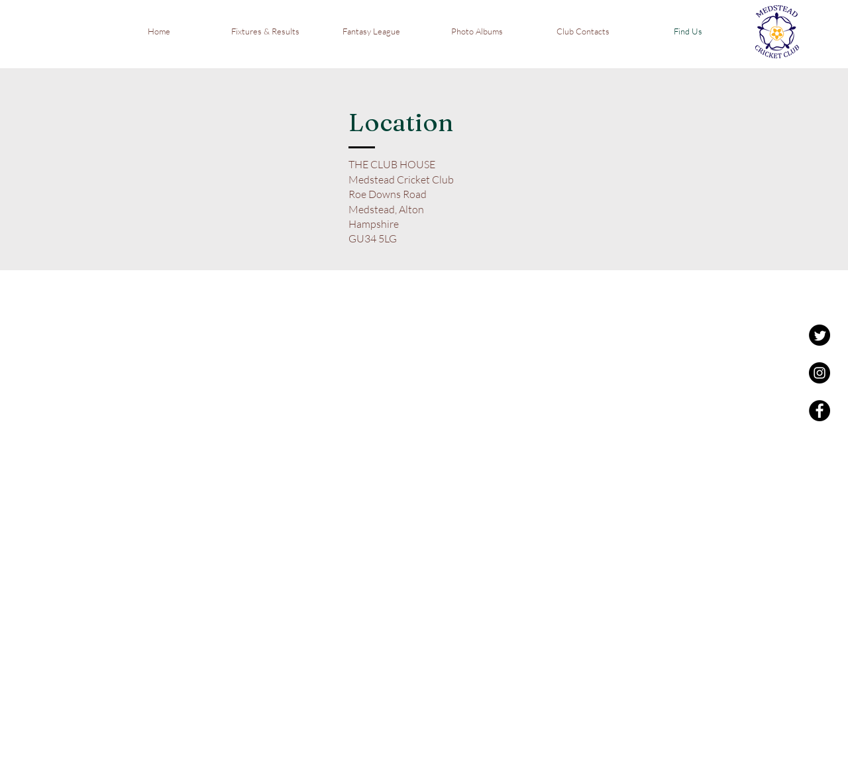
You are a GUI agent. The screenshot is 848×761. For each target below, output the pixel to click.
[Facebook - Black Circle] (819, 410)
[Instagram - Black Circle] (819, 372)
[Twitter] (819, 335)
